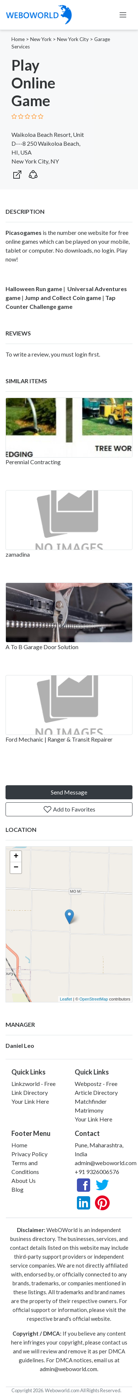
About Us (23, 1180)
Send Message (69, 792)
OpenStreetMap (93, 999)
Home (18, 39)
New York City (73, 39)
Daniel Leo (20, 1045)
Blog (17, 1189)
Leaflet (66, 999)
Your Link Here (30, 1101)
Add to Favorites (69, 809)
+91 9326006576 (97, 1171)
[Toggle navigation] (123, 15)
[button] (33, 172)
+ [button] (16, 856)
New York (41, 39)
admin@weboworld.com (106, 1162)
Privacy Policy (29, 1153)
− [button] (16, 867)
